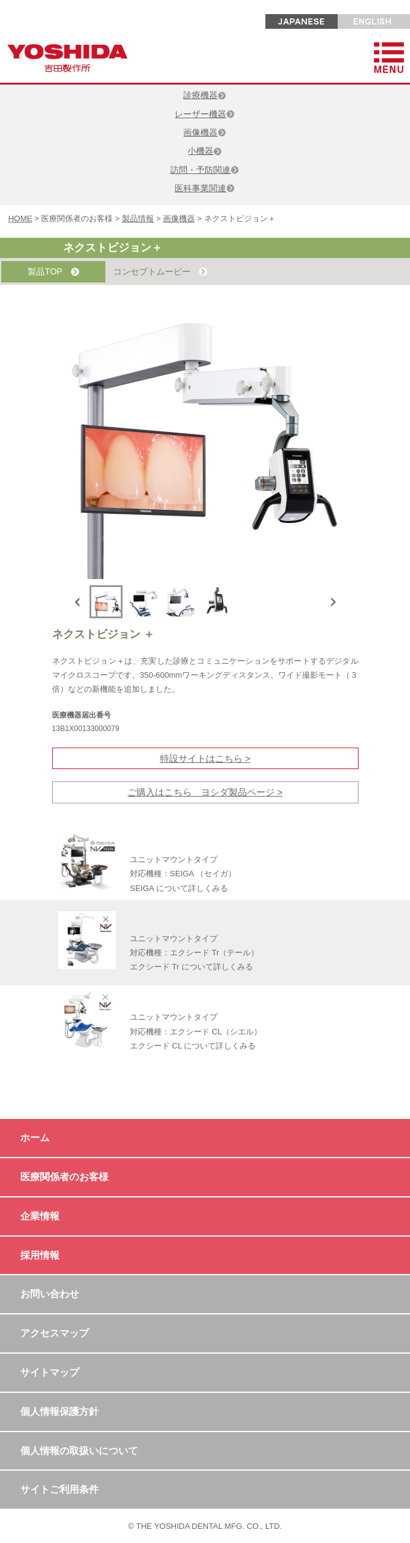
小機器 (205, 151)
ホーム (35, 1137)
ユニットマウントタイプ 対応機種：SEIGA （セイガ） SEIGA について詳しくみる (183, 874)
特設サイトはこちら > (205, 758)
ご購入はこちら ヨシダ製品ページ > (205, 792)
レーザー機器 (205, 114)
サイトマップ (49, 1372)
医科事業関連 (205, 188)
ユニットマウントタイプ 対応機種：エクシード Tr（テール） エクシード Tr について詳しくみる (194, 953)
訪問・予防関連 (204, 170)
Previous (79, 602)
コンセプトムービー (160, 272)
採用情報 (39, 1255)
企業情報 (39, 1216)
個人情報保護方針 (59, 1411)
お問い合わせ (49, 1294)
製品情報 (138, 218)
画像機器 (204, 132)
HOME (20, 218)
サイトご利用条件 (59, 1489)
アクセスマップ (54, 1333)
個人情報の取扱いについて (79, 1451)
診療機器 (204, 95)
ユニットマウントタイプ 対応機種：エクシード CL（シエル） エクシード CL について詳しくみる (196, 1031)
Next (331, 602)
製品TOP (53, 272)
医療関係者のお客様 (64, 1177)
